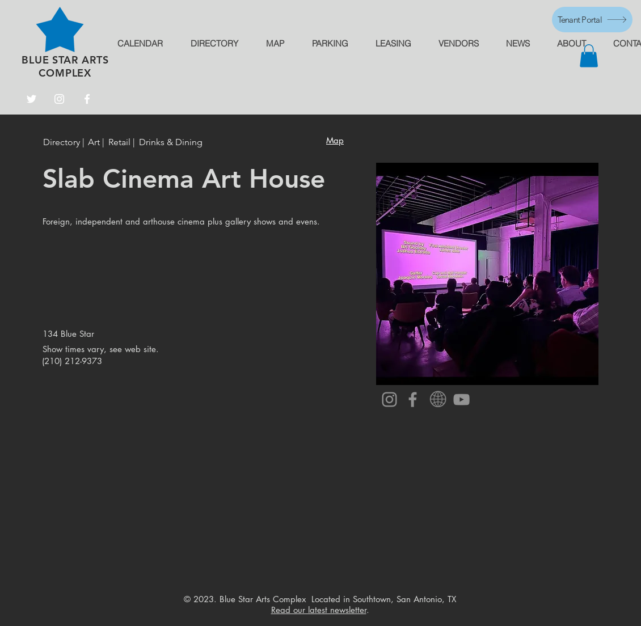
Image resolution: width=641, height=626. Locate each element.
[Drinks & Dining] (171, 142)
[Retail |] (122, 142)
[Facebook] (87, 98)
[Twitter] (31, 98)
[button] (588, 55)
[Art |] (96, 142)
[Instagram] (59, 98)
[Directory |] (65, 142)
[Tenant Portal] (592, 19)
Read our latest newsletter (318, 609)
